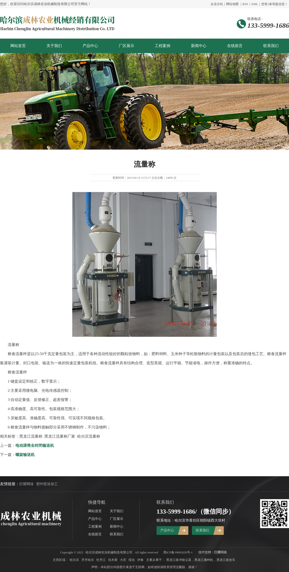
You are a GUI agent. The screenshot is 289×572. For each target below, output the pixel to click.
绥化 (132, 560)
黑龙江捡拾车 (226, 560)
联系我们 (271, 46)
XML (254, 4)
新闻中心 (198, 46)
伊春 (140, 560)
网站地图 (232, 4)
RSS (245, 4)
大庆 (123, 560)
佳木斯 (113, 560)
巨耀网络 (26, 484)
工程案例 (162, 46)
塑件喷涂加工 (47, 484)
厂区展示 (126, 46)
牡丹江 (101, 560)
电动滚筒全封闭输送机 (34, 445)
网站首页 (18, 46)
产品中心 (90, 46)
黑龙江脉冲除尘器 (178, 560)
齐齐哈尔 (87, 560)
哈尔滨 (74, 560)
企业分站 (216, 4)
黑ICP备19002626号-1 (178, 552)
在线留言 (235, 46)
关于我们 (54, 46)
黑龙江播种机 (203, 560)
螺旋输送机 (25, 455)
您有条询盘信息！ (274, 4)
